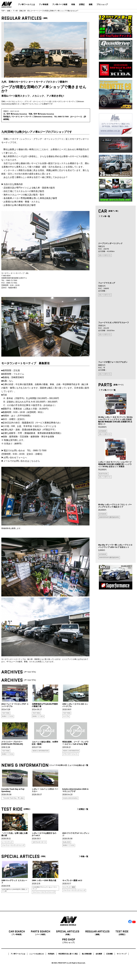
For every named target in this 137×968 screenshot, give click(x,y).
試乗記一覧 (82, 809)
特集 (73, 4)
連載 (90, 4)
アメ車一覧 (104, 216)
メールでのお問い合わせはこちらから (21, 461)
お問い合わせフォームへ (15, 457)
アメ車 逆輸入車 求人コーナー (25, 11)
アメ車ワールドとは (26, 4)
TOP (3, 11)
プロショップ (102, 4)
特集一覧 (83, 856)
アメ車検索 (43, 4)
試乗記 (82, 4)
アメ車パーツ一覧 (107, 390)
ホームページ (76, 117)
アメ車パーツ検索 (59, 4)
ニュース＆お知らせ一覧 (76, 765)
